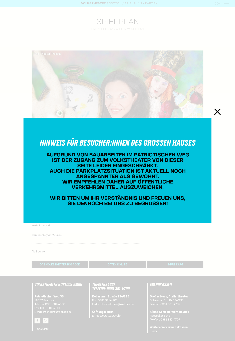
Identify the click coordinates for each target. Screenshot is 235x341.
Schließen (217, 112)
